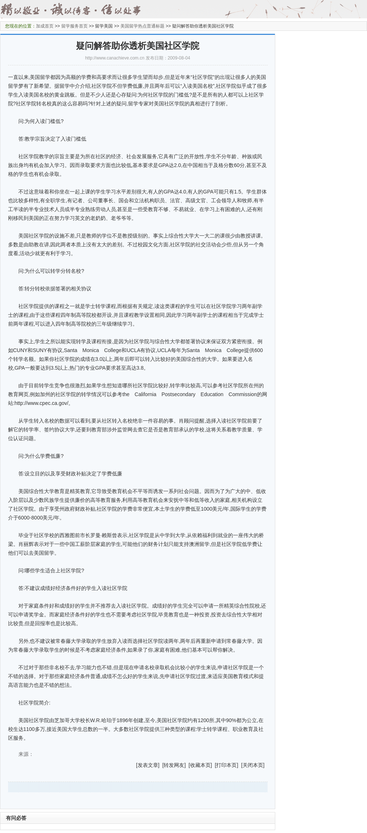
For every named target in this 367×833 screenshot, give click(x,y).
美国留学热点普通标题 (142, 26)
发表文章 (148, 765)
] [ (161, 765)
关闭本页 (253, 765)
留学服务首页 (74, 26)
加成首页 (45, 26)
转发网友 (174, 765)
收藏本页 (200, 765)
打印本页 (226, 765)
